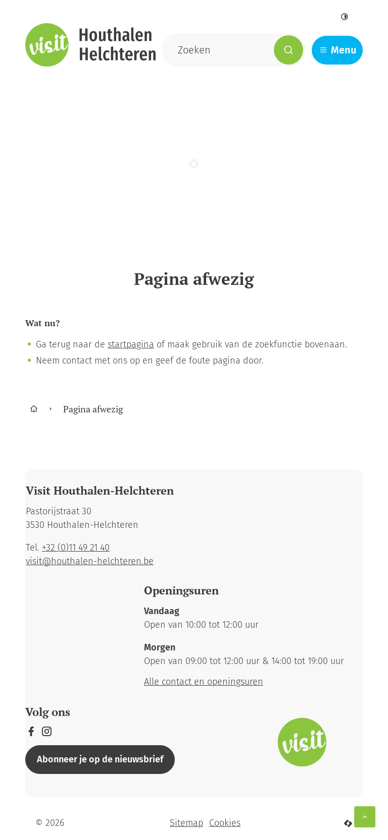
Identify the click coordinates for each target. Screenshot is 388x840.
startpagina (131, 344)
